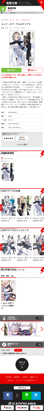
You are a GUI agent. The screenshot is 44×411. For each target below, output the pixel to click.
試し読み (12, 70)
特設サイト (34, 70)
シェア (8, 397)
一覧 (39, 318)
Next (42, 329)
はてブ (36, 397)
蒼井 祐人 (8, 28)
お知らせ (10, 380)
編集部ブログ (34, 377)
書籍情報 (12, 13)
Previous (2, 329)
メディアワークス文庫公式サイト (26, 380)
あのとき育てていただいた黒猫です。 (7, 305)
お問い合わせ (22, 388)
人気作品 (24, 377)
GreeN (23, 28)
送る (27, 397)
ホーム (5, 13)
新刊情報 (8, 377)
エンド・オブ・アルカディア (27, 13)
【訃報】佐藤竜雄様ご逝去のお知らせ (14, 353)
